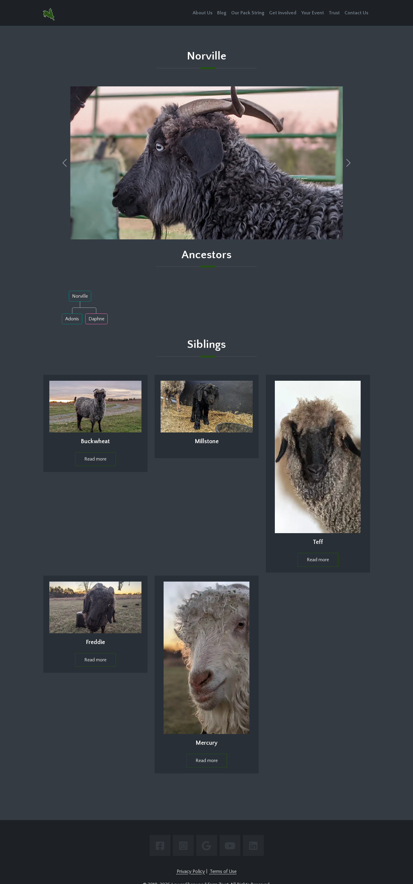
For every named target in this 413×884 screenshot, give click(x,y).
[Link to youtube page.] (230, 845)
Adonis (72, 319)
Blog (221, 13)
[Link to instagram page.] (183, 845)
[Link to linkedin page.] (253, 845)
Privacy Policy (191, 871)
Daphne (96, 319)
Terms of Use (223, 871)
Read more (95, 459)
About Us (202, 13)
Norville (80, 296)
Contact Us (356, 13)
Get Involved (282, 13)
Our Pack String (247, 13)
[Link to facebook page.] (160, 845)
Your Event (312, 13)
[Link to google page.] (206, 845)
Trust (334, 13)
